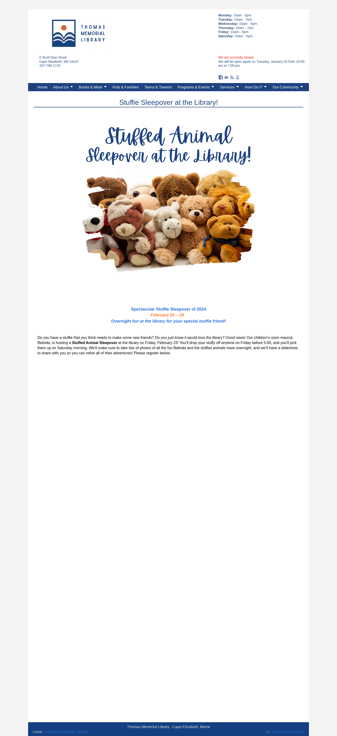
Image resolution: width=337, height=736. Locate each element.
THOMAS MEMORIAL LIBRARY (67, 732)
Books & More (90, 87)
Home (42, 87)
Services (227, 87)
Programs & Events (194, 87)
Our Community (286, 87)
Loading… (168, 536)
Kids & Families (126, 87)
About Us (61, 87)
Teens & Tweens (158, 87)
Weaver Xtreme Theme (288, 732)
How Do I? (253, 87)
